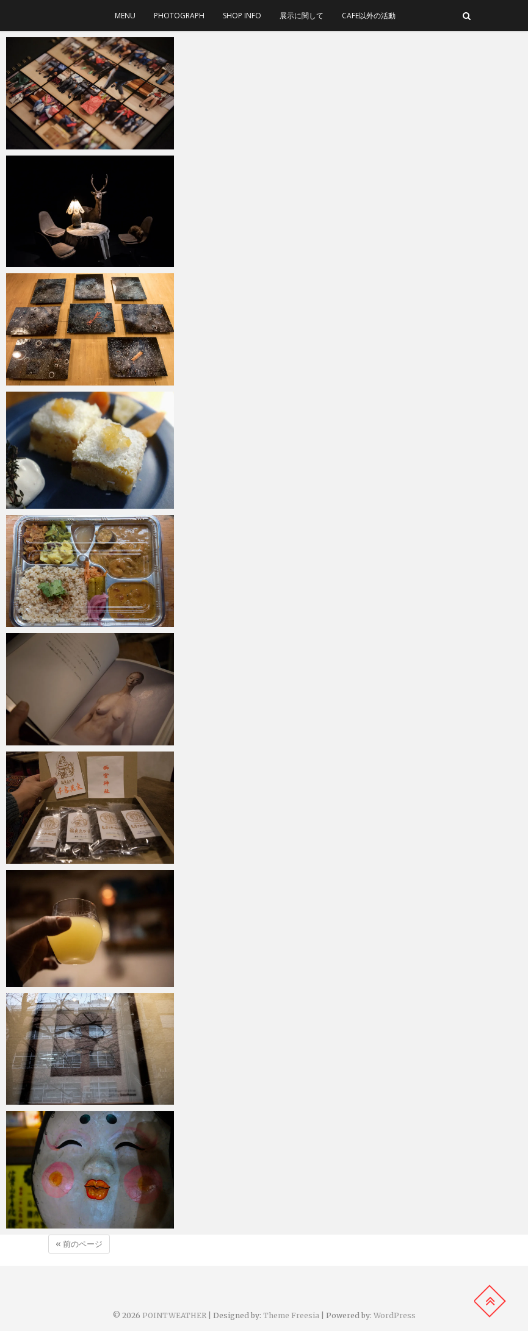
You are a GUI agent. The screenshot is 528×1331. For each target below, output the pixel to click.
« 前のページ (79, 1244)
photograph (179, 15)
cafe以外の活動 (369, 15)
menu (125, 15)
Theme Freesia (291, 1315)
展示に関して (302, 15)
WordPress (395, 1315)
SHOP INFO (242, 15)
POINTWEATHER (174, 1315)
